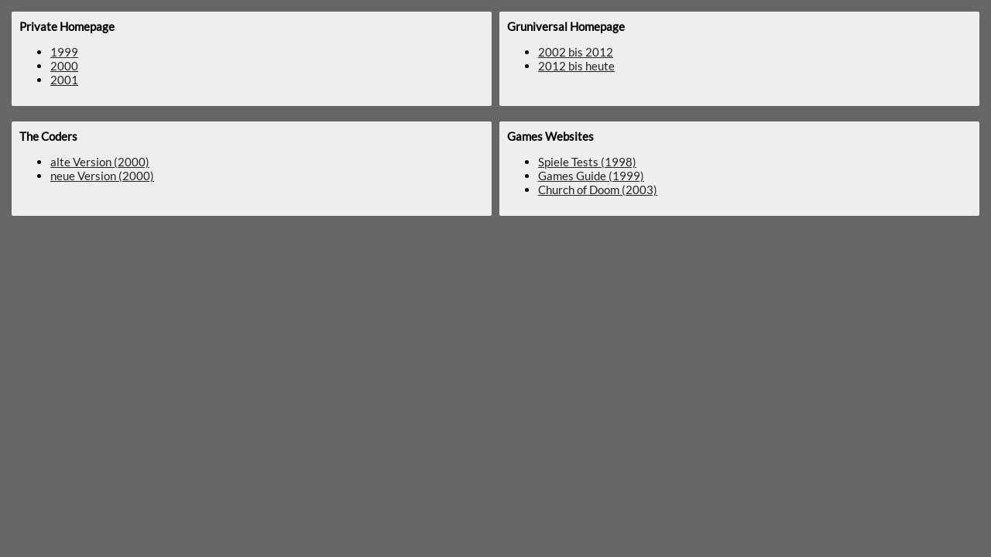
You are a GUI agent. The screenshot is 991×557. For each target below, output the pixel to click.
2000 (64, 66)
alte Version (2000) (99, 162)
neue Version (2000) (102, 176)
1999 (64, 52)
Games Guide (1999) (591, 176)
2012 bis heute (576, 66)
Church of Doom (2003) (597, 189)
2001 (64, 80)
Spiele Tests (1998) (587, 162)
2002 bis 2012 (575, 52)
